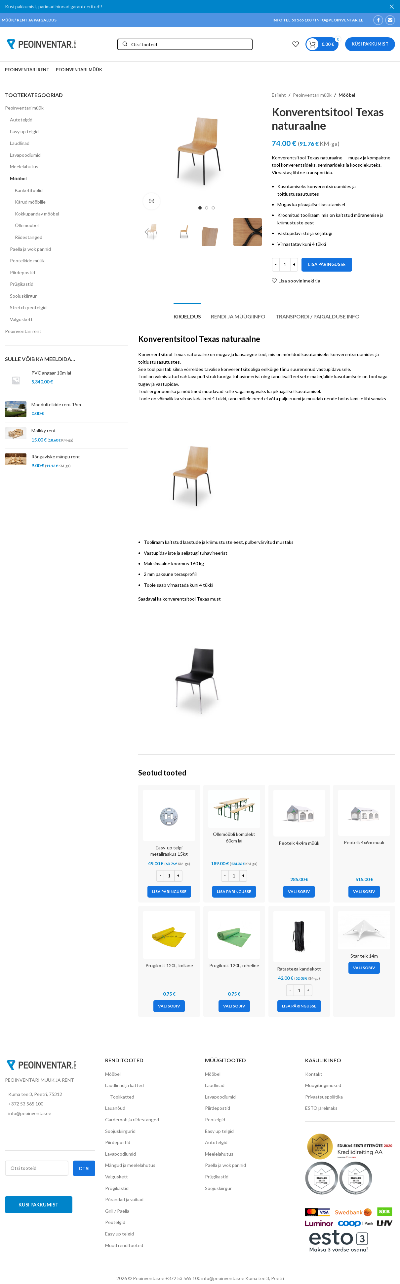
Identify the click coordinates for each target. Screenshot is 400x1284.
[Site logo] (41, 44)
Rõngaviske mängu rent (55, 456)
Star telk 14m (364, 956)
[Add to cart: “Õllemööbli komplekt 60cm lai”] (234, 892)
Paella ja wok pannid (30, 249)
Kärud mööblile (30, 202)
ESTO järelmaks (321, 1108)
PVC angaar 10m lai (51, 373)
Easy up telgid (24, 131)
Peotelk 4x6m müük (364, 842)
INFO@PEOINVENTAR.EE (338, 19)
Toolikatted (122, 1097)
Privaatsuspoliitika (324, 1097)
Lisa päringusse (326, 264)
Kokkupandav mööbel (37, 213)
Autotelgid (21, 119)
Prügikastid (21, 284)
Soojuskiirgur (23, 296)
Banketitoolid (29, 190)
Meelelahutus (24, 166)
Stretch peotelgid (28, 307)
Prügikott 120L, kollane (169, 965)
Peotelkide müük (27, 260)
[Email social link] (390, 20)
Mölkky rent (43, 430)
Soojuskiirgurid (120, 1131)
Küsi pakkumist (370, 44)
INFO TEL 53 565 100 (291, 19)
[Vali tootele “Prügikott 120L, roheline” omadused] (234, 1006)
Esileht (279, 95)
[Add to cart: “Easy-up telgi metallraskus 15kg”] (169, 892)
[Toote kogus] (285, 265)
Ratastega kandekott (299, 968)
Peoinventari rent (23, 331)
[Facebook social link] (378, 20)
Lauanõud (115, 1108)
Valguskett (21, 319)
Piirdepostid (22, 272)
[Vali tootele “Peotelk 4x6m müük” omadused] (364, 892)
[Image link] (41, 1064)
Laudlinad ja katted (124, 1085)
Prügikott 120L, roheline (234, 965)
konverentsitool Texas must (192, 599)
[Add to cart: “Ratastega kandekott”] (299, 1006)
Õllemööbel (27, 225)
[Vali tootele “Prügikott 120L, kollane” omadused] (169, 1006)
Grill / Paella (117, 1211)
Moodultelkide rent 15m (56, 404)
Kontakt (313, 1074)
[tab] (187, 313)
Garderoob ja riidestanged (132, 1119)
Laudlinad (19, 143)
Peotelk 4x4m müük (299, 843)
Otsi (84, 1168)
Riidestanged (28, 237)
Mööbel (18, 178)
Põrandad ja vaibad (124, 1199)
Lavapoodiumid (25, 155)
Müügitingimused (323, 1085)
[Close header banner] (391, 6)
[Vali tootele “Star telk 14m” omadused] (364, 968)
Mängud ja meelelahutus (130, 1165)
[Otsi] (185, 44)
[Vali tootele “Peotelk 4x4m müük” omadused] (299, 892)
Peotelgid (115, 1222)
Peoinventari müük (24, 108)
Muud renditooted (124, 1245)
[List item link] (50, 1103)
